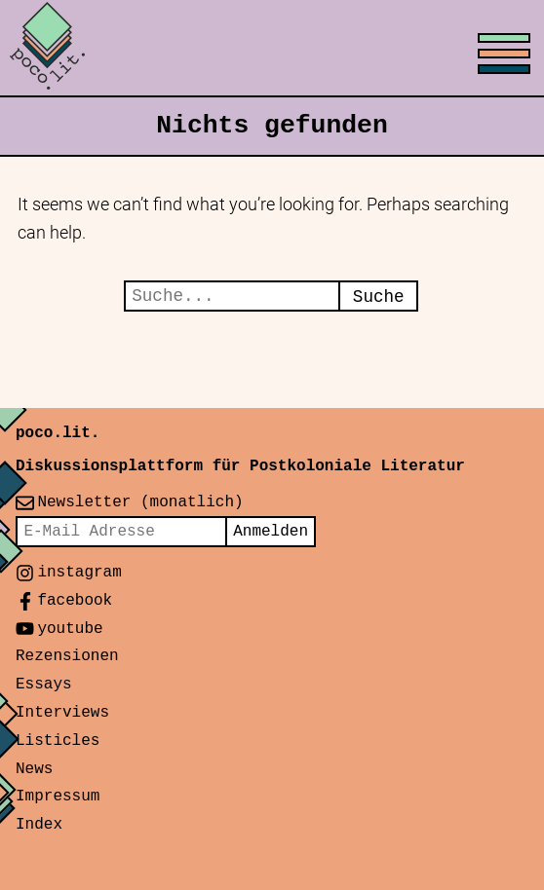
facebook (74, 601)
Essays (44, 684)
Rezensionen (67, 656)
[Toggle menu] (272, 48)
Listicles (57, 741)
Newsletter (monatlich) (140, 502)
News (34, 769)
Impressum (57, 796)
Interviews (62, 713)
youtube (69, 629)
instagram (79, 572)
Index (39, 825)
